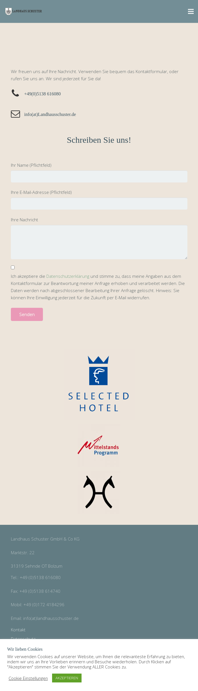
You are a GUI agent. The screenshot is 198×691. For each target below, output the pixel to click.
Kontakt (18, 629)
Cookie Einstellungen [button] (28, 678)
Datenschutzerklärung (67, 276)
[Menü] (191, 11)
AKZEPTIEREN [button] (67, 677)
